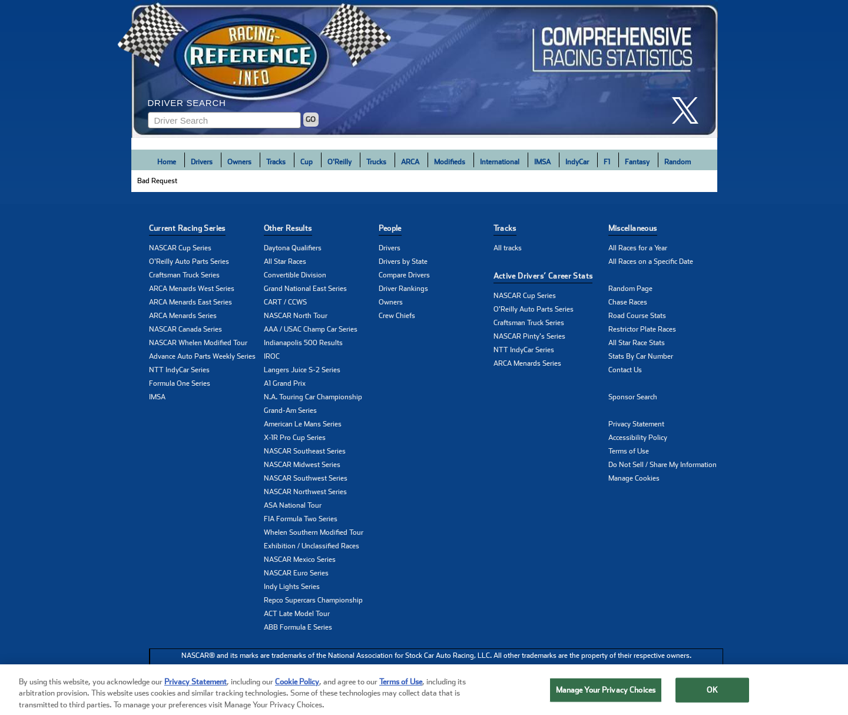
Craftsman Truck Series (184, 275)
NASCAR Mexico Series (300, 559)
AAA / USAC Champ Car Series (310, 329)
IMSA (542, 162)
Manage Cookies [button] (634, 478)
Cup (306, 162)
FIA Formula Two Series (300, 519)
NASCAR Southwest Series (305, 478)
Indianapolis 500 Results (303, 343)
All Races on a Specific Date (650, 261)
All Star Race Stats (636, 343)
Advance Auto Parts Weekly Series (202, 356)
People (390, 228)
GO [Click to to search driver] (311, 119)
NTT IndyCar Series (179, 370)
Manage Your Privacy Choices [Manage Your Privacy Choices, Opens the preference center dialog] (606, 699)
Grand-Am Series (290, 410)
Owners (239, 162)
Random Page (630, 288)
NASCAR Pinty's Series (529, 336)
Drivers (202, 162)
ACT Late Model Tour (297, 614)
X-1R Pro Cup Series (295, 437)
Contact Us (625, 370)
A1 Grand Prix (285, 383)
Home (166, 162)
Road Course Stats (637, 316)
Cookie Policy (297, 691)
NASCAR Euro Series (296, 573)
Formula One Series (179, 383)
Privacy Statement (636, 424)
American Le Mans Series (303, 424)
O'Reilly (339, 162)
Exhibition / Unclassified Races (311, 546)
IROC (272, 356)
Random (677, 162)
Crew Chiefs (397, 316)
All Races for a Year (637, 248)
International (499, 162)
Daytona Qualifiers (293, 248)
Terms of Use (628, 451)
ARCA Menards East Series (190, 302)
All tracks (507, 248)
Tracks (276, 162)
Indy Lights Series (292, 586)
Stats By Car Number (640, 356)
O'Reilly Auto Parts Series (189, 261)
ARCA (410, 162)
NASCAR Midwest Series (302, 465)
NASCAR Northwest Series (305, 492)
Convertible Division (295, 275)
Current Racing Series (187, 228)
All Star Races (285, 261)
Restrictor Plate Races (642, 329)
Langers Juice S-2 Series (302, 370)
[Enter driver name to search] (224, 120)
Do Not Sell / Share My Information (662, 465)
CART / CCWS (285, 302)
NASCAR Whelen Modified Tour (198, 343)
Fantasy (637, 162)
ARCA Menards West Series (191, 288)
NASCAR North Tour (295, 316)
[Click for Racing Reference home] (424, 69)
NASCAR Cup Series (180, 248)
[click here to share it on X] (689, 110)
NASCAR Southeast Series (305, 451)
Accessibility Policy (637, 437)
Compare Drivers (404, 275)
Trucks (376, 162)
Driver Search (187, 103)
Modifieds (449, 162)
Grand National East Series (305, 288)
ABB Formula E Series (298, 627)
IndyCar (577, 162)
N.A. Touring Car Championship (313, 397)
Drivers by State (403, 261)
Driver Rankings (403, 288)
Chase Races (627, 302)
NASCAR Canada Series (185, 329)
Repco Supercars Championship (313, 600)
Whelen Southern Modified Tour (313, 532)
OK (712, 699)
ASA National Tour (293, 505)
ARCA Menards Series (183, 316)
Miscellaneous (632, 228)
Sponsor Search (632, 397)
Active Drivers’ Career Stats (543, 276)
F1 (607, 162)
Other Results (288, 228)
